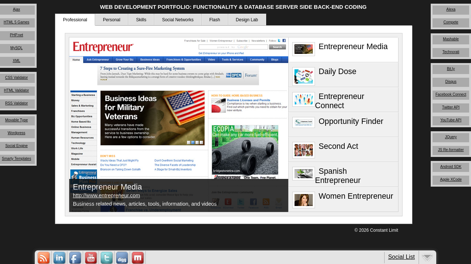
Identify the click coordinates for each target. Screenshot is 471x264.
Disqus (451, 82)
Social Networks (177, 19)
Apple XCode (451, 179)
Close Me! (264, 174)
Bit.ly (451, 69)
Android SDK (450, 167)
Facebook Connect (450, 94)
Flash (214, 19)
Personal (111, 19)
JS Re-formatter (451, 150)
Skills (141, 19)
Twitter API (451, 107)
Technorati (450, 52)
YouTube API (450, 120)
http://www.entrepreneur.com (106, 195)
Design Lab (247, 19)
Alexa (450, 9)
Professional (75, 19)
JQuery (451, 137)
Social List (401, 257)
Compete (451, 22)
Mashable (451, 39)
